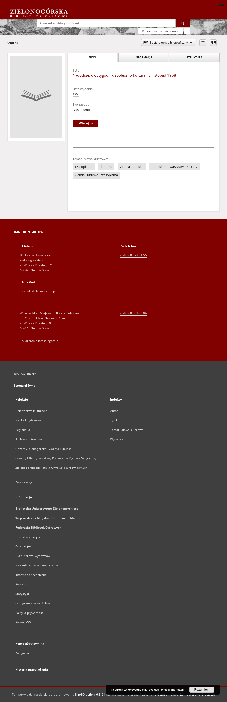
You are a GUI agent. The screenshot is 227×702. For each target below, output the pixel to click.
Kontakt (20, 584)
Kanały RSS (23, 622)
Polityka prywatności (29, 613)
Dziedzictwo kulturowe (31, 411)
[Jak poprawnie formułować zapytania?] (187, 31)
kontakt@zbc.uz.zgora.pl (38, 291)
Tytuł (113, 420)
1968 (76, 94)
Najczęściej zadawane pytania (36, 565)
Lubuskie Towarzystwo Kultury (174, 167)
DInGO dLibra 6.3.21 (90, 694)
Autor (114, 411)
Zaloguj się (23, 653)
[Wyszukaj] (183, 23)
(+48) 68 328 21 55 (133, 255)
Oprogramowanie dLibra (32, 603)
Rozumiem (202, 689)
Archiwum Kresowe (29, 439)
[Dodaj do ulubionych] (202, 42)
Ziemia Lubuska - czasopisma (96, 175)
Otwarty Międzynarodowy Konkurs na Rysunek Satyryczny (55, 458)
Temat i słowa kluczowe (127, 430)
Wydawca (117, 439)
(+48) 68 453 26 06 (133, 313)
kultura (106, 167)
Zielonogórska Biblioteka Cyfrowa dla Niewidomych (51, 468)
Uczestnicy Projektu (29, 537)
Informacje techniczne (31, 575)
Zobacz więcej (25, 482)
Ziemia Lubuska (131, 167)
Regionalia (22, 430)
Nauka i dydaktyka (28, 420)
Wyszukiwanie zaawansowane (160, 31)
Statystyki (22, 594)
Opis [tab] (92, 57)
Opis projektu (24, 546)
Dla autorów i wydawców (32, 556)
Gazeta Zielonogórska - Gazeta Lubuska (43, 449)
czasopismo (81, 110)
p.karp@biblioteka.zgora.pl (40, 341)
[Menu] (221, 4)
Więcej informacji (172, 689)
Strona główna (25, 385)
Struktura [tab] (194, 57)
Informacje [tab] (143, 57)
